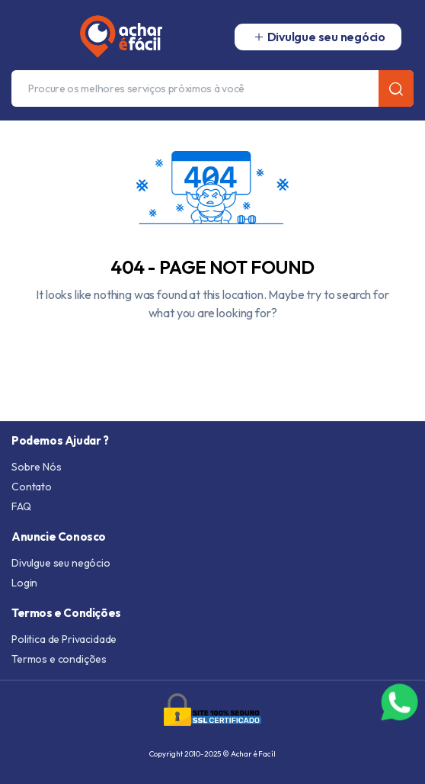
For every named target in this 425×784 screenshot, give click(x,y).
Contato (31, 486)
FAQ (21, 506)
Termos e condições (59, 659)
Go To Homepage (212, 348)
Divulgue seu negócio (60, 563)
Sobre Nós (36, 467)
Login (24, 583)
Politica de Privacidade (64, 639)
